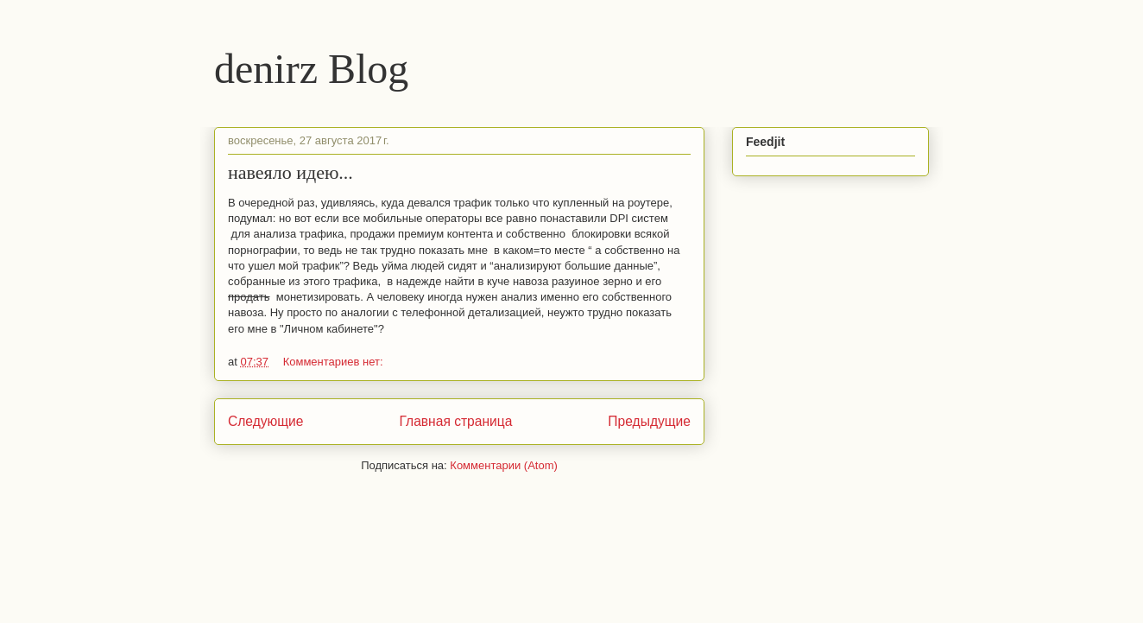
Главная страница (455, 421)
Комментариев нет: (333, 361)
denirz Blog (311, 69)
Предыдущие (649, 421)
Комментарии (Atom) (504, 465)
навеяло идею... (290, 172)
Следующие (266, 421)
